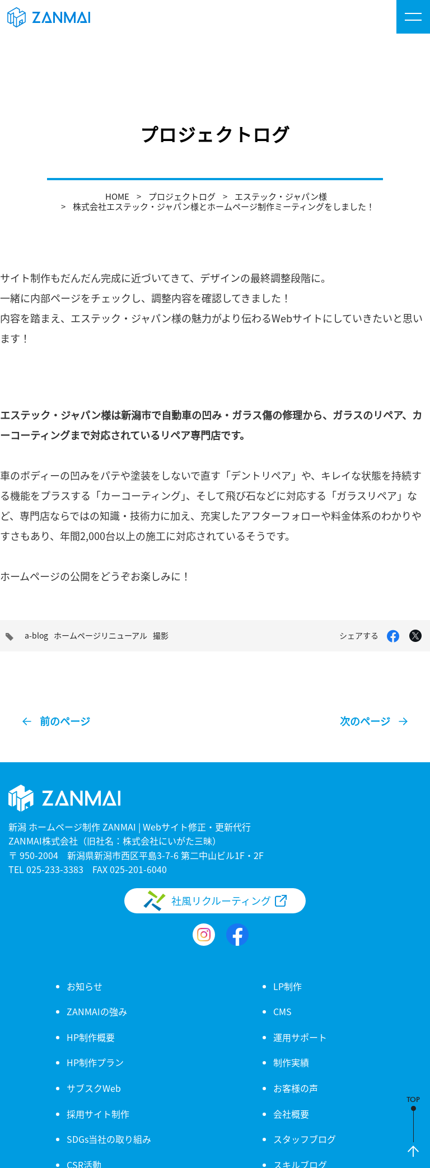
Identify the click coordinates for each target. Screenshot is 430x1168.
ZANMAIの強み (97, 1011)
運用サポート (300, 1037)
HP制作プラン (95, 1062)
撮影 (161, 635)
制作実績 (291, 1062)
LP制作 (287, 986)
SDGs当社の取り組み (109, 1139)
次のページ (365, 721)
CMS (282, 1011)
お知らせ (84, 986)
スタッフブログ (304, 1139)
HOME (117, 196)
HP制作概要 (91, 1037)
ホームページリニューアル (100, 635)
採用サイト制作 (98, 1113)
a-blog (36, 635)
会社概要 (291, 1113)
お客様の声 (295, 1088)
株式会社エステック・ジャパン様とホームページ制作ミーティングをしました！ (224, 206)
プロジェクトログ (182, 196)
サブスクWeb (94, 1088)
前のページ (65, 721)
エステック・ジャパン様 (281, 196)
